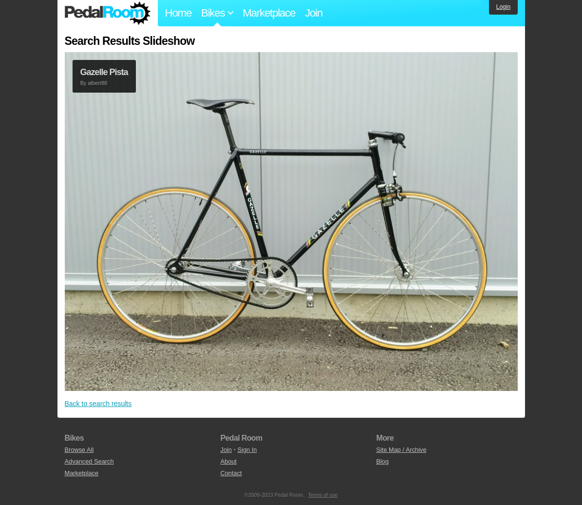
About (228, 461)
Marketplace (269, 13)
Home (178, 13)
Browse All (79, 449)
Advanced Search (89, 461)
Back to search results (98, 404)
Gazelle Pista (104, 72)
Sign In (247, 449)
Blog (382, 461)
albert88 (97, 83)
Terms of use (323, 495)
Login (503, 6)
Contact (231, 473)
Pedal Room (107, 13)
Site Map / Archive (401, 449)
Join (313, 13)
